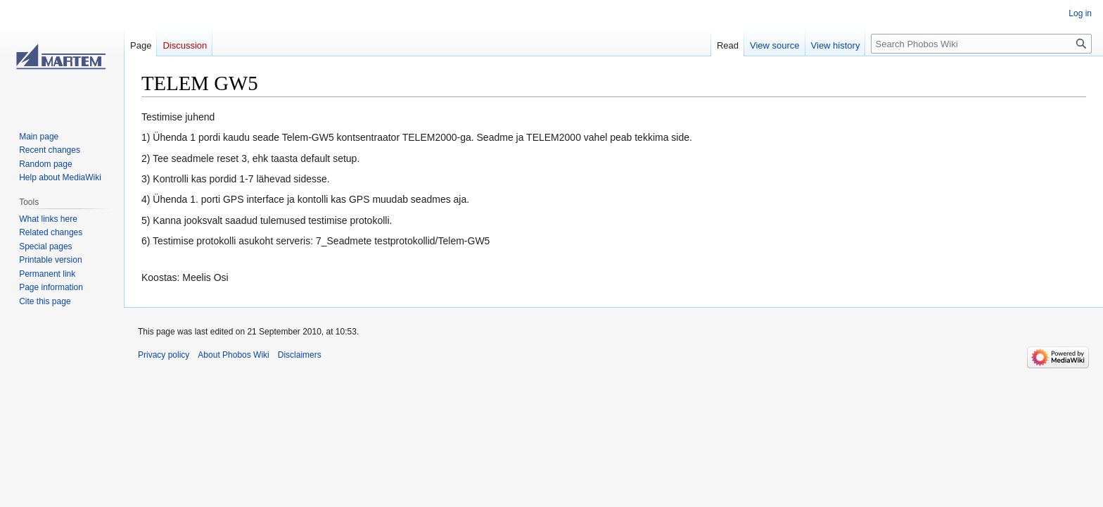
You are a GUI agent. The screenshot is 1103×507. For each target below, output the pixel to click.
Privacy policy (163, 355)
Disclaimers (299, 355)
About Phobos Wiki (233, 355)
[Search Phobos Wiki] (981, 44)
